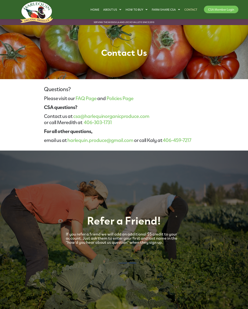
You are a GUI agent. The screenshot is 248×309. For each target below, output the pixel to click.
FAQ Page (85, 98)
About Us (112, 9)
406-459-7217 (177, 140)
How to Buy (137, 9)
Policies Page (119, 98)
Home (94, 9)
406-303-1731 (98, 122)
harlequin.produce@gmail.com (100, 140)
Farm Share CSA (166, 9)
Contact (190, 9)
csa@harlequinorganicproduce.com (111, 116)
